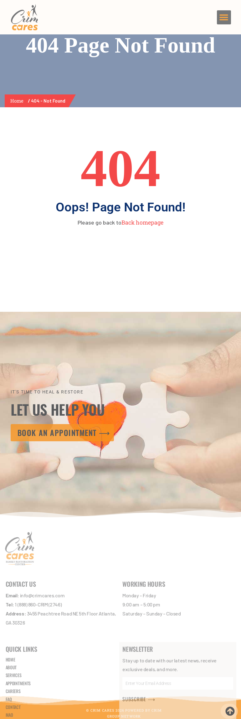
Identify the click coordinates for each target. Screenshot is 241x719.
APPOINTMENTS (18, 642)
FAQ (9, 658)
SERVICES (14, 634)
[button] (224, 17)
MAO (9, 674)
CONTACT (13, 665)
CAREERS (13, 650)
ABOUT (11, 626)
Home (18, 101)
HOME (10, 618)
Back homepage (142, 222)
